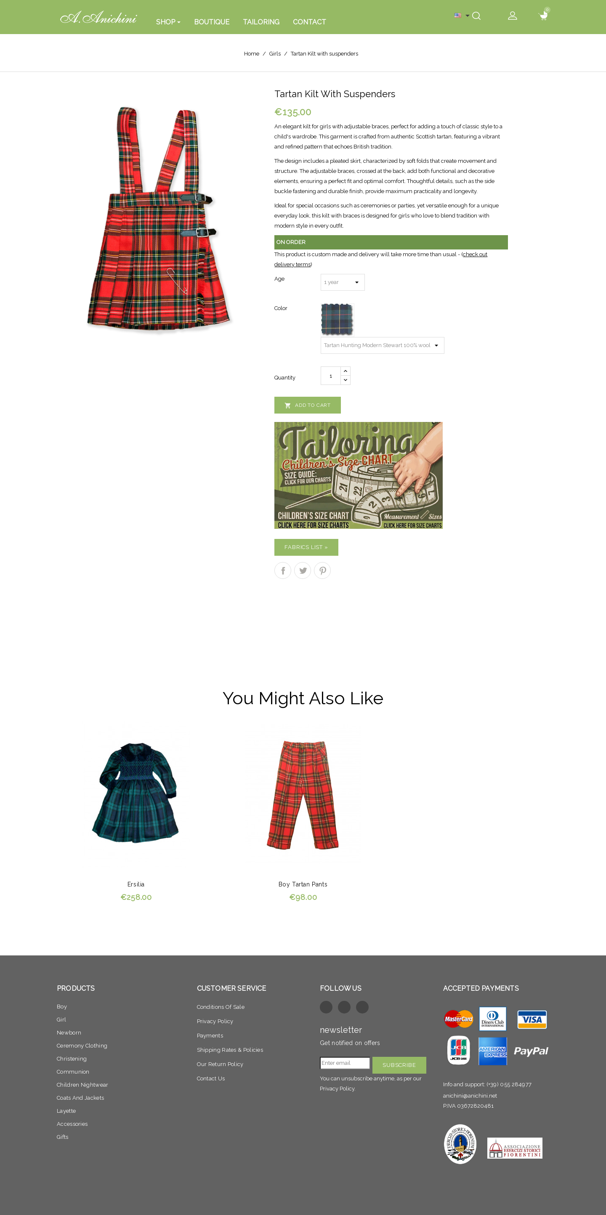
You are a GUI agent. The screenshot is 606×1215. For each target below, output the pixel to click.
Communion (73, 1072)
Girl (61, 1019)
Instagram (362, 1007)
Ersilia (136, 884)
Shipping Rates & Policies (230, 1050)
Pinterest (322, 570)
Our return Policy (220, 1064)
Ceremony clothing (82, 1046)
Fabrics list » (306, 547)
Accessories (72, 1124)
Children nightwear (82, 1085)
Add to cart (307, 405)
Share (283, 570)
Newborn (69, 1032)
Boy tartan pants (303, 884)
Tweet (303, 570)
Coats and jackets (80, 1098)
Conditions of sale (221, 1007)
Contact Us (211, 1078)
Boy (62, 1006)
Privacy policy (215, 1021)
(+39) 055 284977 (509, 1084)
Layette (66, 1111)
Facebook (326, 1007)
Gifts (63, 1137)
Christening (72, 1059)
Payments (210, 1035)
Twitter (344, 1007)
